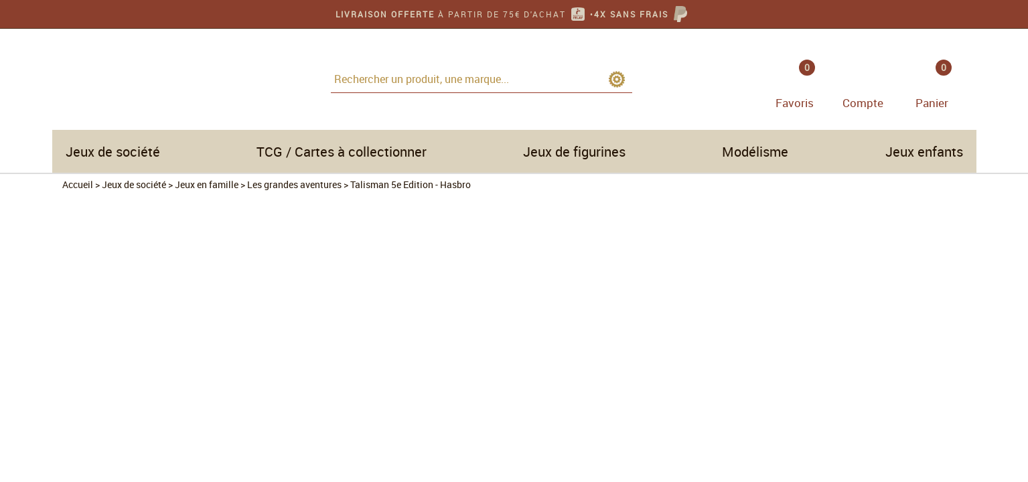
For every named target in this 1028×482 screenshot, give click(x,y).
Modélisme (755, 152)
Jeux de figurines (574, 152)
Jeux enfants (924, 152)
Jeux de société (113, 152)
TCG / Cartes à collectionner (341, 152)
